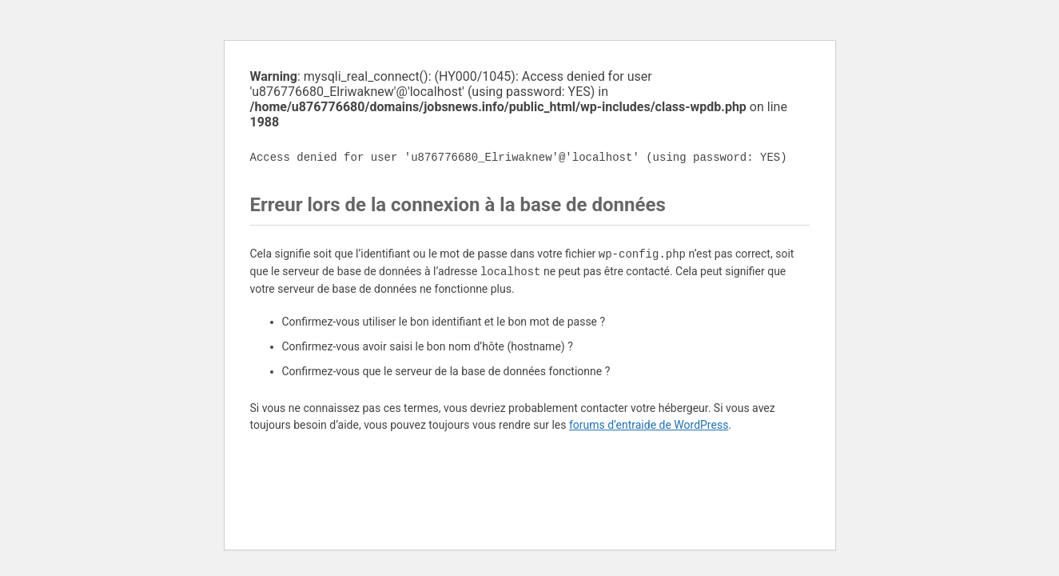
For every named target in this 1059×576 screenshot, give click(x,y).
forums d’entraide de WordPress (648, 424)
